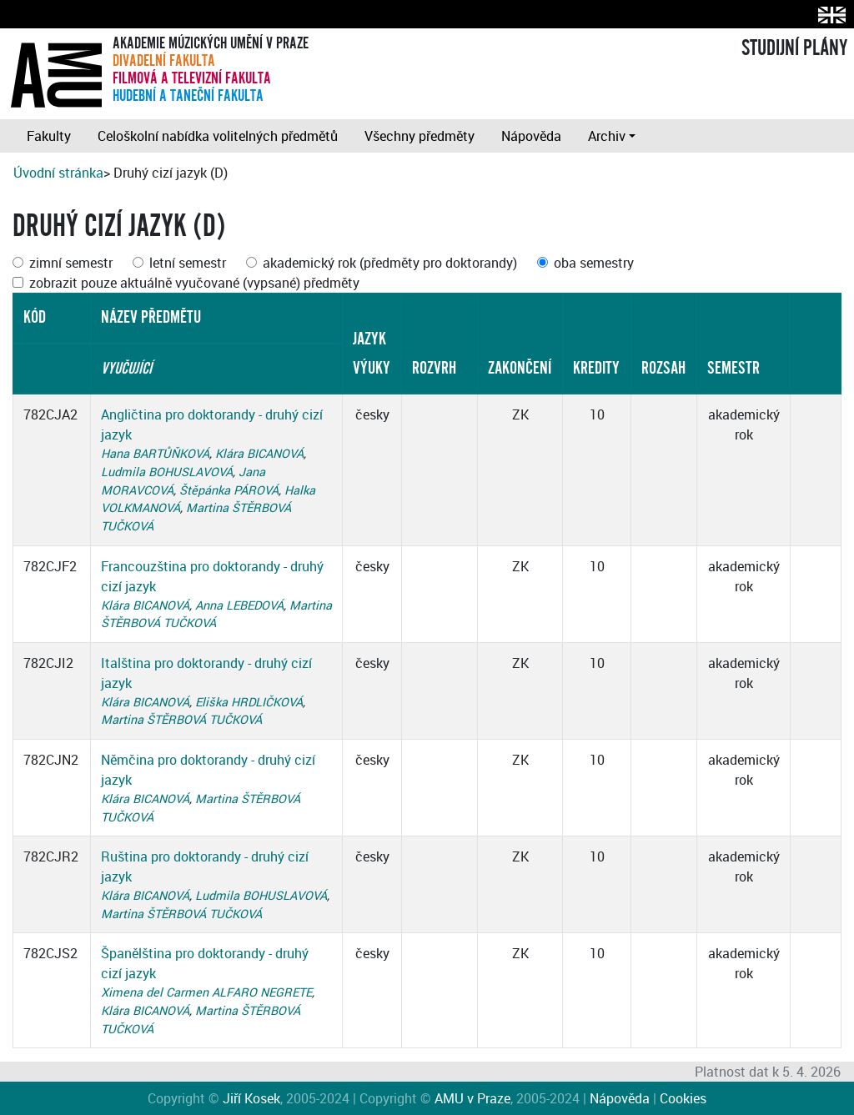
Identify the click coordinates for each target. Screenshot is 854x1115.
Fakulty (49, 136)
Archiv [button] (606, 136)
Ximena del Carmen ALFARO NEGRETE (206, 992)
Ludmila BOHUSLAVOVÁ (167, 472)
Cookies (683, 1098)
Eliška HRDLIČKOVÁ (249, 702)
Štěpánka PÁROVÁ (229, 490)
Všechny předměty (419, 136)
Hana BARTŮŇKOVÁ (155, 453)
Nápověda (531, 136)
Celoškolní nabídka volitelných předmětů (218, 136)
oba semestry (594, 263)
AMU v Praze (472, 1098)
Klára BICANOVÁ (259, 453)
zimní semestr (71, 263)
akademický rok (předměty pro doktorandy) (390, 263)
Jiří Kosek (251, 1098)
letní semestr (187, 263)
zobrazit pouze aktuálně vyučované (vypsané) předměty (194, 283)
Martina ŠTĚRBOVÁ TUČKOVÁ (181, 719)
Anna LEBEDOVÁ (239, 605)
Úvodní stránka (58, 172)
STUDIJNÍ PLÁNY (794, 48)
